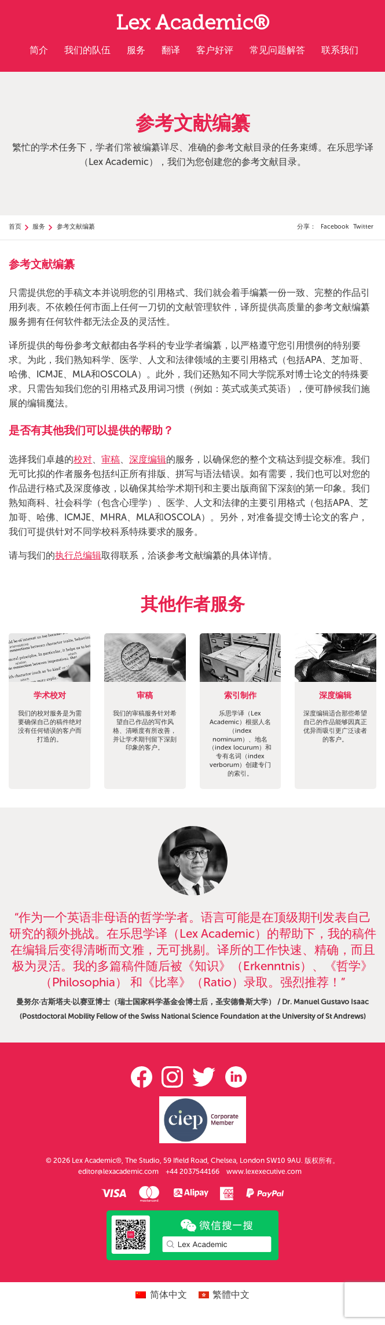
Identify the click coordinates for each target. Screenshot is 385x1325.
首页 (15, 226)
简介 (39, 50)
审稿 (110, 459)
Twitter (363, 226)
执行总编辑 (78, 555)
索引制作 (240, 696)
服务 (136, 50)
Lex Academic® (193, 25)
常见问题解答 (277, 50)
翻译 (171, 50)
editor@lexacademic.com (118, 1172)
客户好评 (214, 50)
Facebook (335, 226)
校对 (83, 459)
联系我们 (339, 50)
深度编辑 (147, 459)
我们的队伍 (87, 50)
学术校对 (50, 696)
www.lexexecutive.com (264, 1172)
